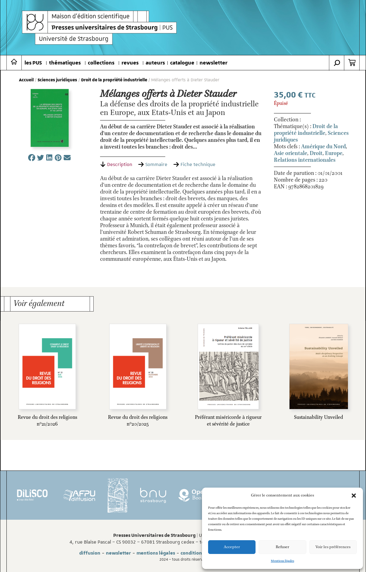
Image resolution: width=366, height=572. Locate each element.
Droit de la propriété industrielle (114, 80)
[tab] (116, 164)
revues (130, 63)
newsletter (213, 63)
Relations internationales (304, 160)
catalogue (182, 63)
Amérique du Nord (323, 147)
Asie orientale (290, 153)
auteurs (155, 63)
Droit (316, 153)
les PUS (33, 63)
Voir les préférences (333, 547)
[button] (354, 496)
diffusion (89, 553)
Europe (333, 153)
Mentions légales (282, 561)
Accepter (232, 547)
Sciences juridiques (57, 80)
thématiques (65, 63)
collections (101, 63)
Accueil (26, 80)
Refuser (282, 547)
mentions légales (155, 553)
